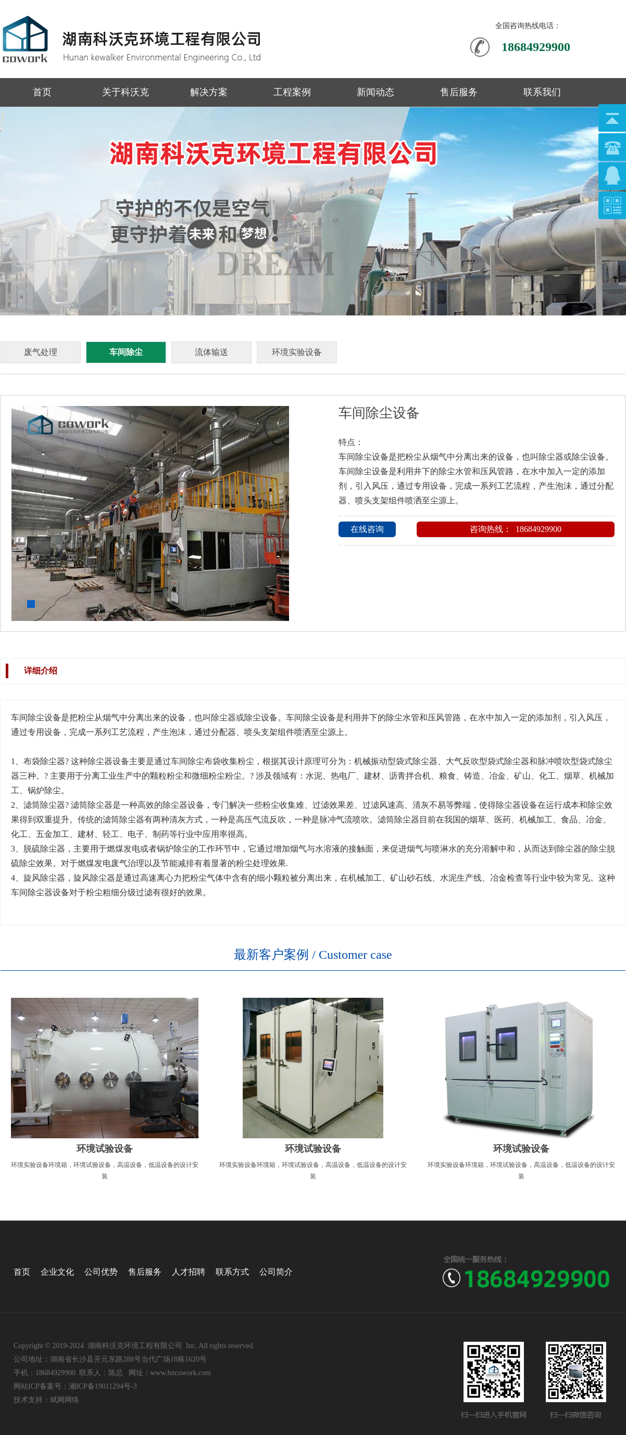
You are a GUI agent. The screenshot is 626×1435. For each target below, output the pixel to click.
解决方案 (209, 92)
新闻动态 (375, 92)
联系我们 (542, 92)
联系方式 (232, 1271)
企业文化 (57, 1271)
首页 (42, 92)
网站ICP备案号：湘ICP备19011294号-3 (75, 1386)
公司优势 (101, 1271)
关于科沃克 (125, 92)
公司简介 (276, 1271)
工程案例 (292, 92)
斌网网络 (64, 1400)
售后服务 (459, 92)
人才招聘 (188, 1271)
